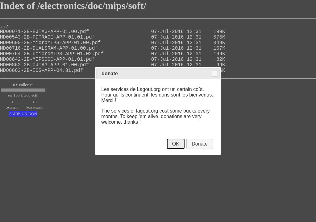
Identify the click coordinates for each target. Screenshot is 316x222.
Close (215, 74)
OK (175, 143)
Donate (200, 143)
